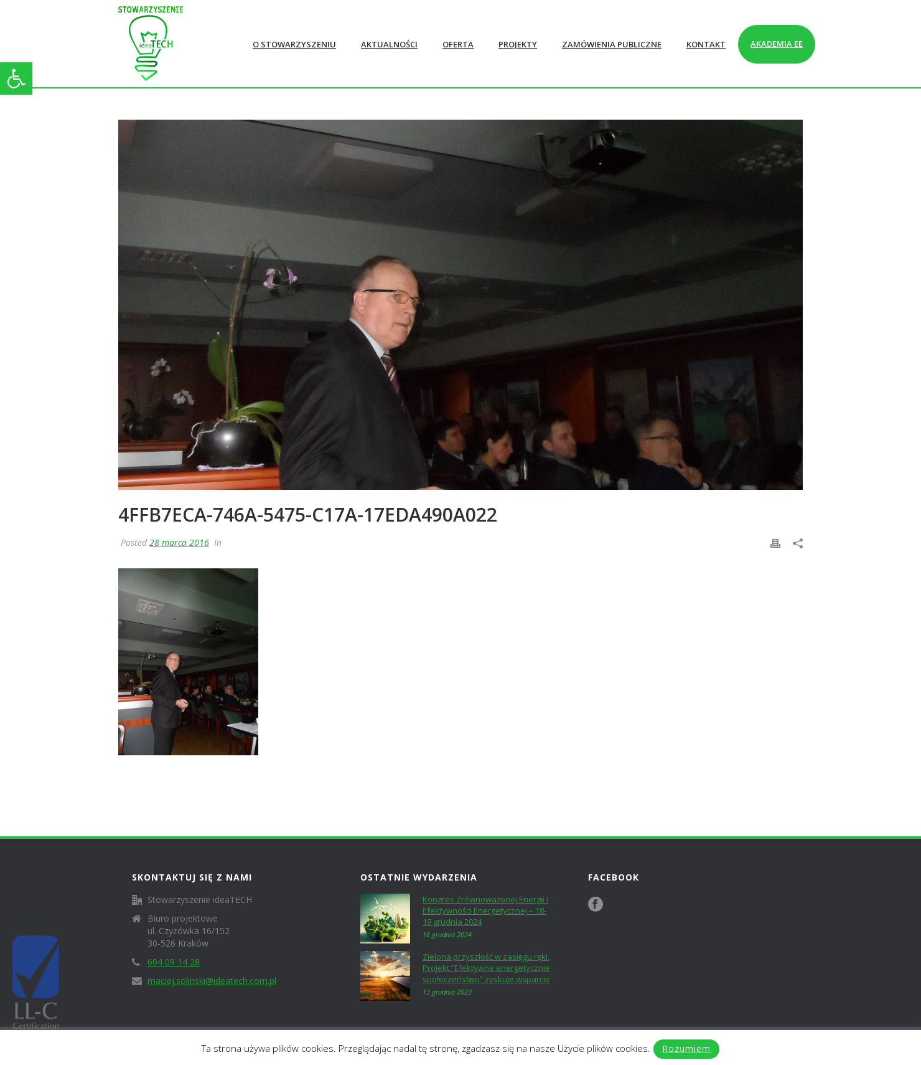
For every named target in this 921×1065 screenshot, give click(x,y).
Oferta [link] (458, 44)
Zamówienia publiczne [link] (612, 44)
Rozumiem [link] (686, 1048)
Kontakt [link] (706, 44)
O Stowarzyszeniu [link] (294, 44)
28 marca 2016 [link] (179, 542)
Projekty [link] (517, 44)
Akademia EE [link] (776, 43)
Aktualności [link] (389, 44)
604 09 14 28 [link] (173, 962)
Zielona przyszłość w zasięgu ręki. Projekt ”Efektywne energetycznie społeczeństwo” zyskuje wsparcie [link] (486, 968)
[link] (16, 78)
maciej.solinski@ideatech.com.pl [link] (211, 980)
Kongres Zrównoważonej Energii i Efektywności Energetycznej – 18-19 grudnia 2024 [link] (485, 910)
